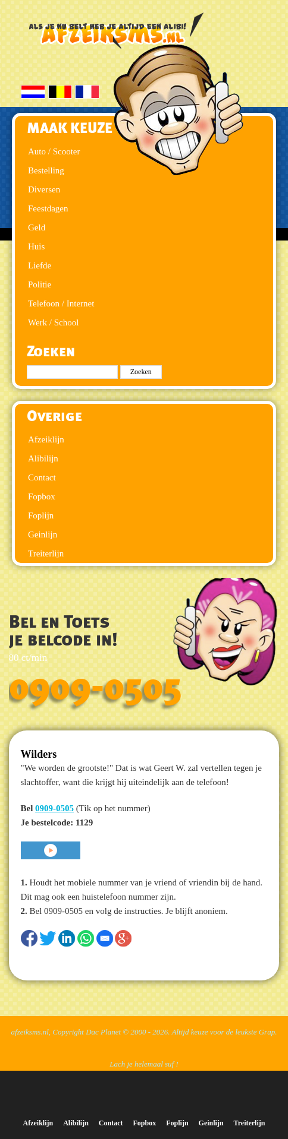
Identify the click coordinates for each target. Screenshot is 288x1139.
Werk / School (53, 322)
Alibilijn (43, 458)
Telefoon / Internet (61, 303)
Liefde (39, 265)
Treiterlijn (46, 553)
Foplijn (41, 515)
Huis (36, 246)
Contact (42, 477)
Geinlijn (42, 534)
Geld (36, 227)
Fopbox (41, 496)
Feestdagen (48, 208)
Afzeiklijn (46, 439)
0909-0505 (95, 687)
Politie (39, 284)
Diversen (44, 189)
